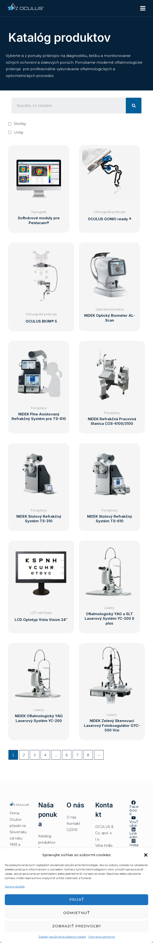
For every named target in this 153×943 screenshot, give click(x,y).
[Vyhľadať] (133, 105)
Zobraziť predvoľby (76, 926)
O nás (71, 817)
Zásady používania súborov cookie (62, 936)
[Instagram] (133, 846)
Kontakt (73, 823)
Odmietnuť (76, 912)
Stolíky (20, 123)
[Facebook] (133, 808)
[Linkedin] (133, 833)
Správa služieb (15, 886)
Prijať (76, 899)
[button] (145, 855)
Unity (18, 132)
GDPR (72, 830)
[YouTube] (133, 821)
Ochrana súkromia (101, 936)
